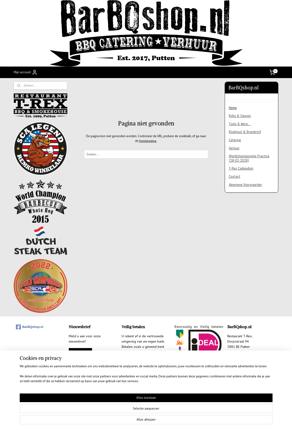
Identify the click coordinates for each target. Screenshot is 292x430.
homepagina (147, 141)
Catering (235, 139)
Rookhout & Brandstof (245, 131)
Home (233, 107)
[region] (114, 414)
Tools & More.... (240, 123)
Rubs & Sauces (240, 115)
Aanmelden (80, 352)
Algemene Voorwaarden (245, 184)
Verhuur (234, 148)
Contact (234, 176)
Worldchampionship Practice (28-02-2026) (249, 158)
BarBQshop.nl (29, 327)
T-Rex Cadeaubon (241, 168)
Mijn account (25, 72)
